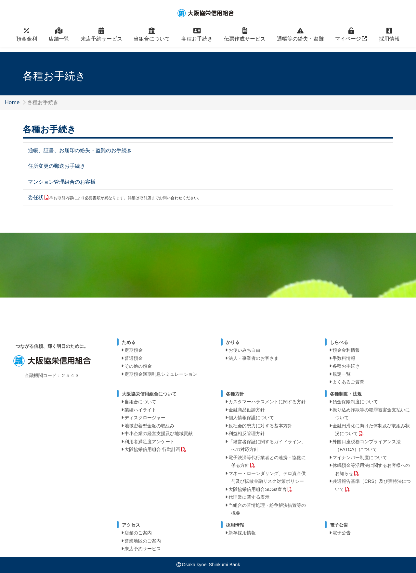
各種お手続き (197, 38)
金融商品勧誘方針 (246, 409)
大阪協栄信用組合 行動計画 (152, 449)
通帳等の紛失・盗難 (300, 38)
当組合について (152, 38)
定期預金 (133, 350)
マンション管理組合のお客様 (62, 181)
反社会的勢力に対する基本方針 (260, 425)
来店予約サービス (101, 38)
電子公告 (341, 532)
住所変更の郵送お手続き (56, 165)
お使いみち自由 (244, 350)
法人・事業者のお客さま (253, 358)
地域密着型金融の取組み (149, 425)
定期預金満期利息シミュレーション (160, 374)
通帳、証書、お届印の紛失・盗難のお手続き (80, 150)
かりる (233, 342)
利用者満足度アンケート (149, 441)
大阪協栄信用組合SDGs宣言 (257, 489)
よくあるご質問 (348, 381)
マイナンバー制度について (359, 457)
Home (12, 102)
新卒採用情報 (242, 532)
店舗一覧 (58, 38)
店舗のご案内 (138, 532)
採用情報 (389, 38)
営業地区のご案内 (142, 540)
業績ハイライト (140, 409)
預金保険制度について (355, 401)
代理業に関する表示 (248, 497)
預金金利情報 (346, 350)
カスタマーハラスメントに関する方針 (267, 401)
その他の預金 (138, 366)
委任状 (36, 197)
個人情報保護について (251, 417)
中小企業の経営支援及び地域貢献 (158, 433)
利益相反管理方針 (246, 433)
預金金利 (26, 38)
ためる (129, 342)
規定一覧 (341, 374)
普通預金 (133, 358)
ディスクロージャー (144, 417)
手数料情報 (343, 358)
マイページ (351, 38)
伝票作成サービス (245, 38)
